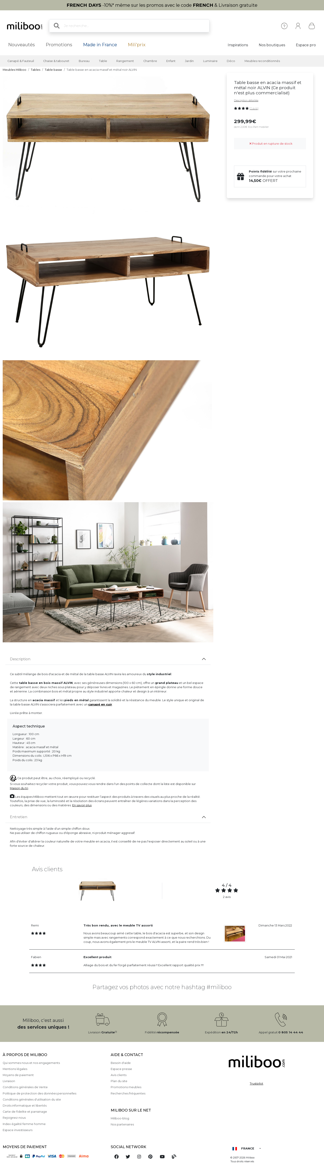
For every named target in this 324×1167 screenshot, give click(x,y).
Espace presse (121, 1069)
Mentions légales (15, 1069)
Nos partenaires (122, 1124)
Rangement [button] (125, 61)
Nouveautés (21, 44)
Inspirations (238, 45)
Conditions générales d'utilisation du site (32, 1099)
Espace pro (306, 45)
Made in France (100, 44)
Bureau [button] (84, 61)
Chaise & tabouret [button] (56, 61)
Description (20, 659)
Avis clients (118, 1075)
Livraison (9, 1081)
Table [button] (103, 61)
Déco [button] (231, 61)
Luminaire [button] (210, 61)
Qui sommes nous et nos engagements (31, 1063)
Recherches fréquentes (128, 1093)
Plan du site (119, 1081)
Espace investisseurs (17, 1130)
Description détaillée (246, 100)
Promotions (59, 44)
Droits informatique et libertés (25, 1105)
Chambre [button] (150, 61)
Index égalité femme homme (24, 1124)
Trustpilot (256, 1083)
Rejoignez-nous (14, 1117)
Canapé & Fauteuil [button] (20, 61)
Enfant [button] (171, 61)
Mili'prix (137, 44)
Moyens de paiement (18, 1075)
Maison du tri (19, 788)
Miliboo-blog (120, 1118)
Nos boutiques (272, 45)
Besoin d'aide (121, 1063)
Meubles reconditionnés (262, 61)
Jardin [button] (189, 61)
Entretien (18, 817)
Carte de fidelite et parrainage (25, 1111)
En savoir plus (82, 805)
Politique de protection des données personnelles (39, 1093)
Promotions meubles (126, 1087)
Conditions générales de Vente (25, 1087)
